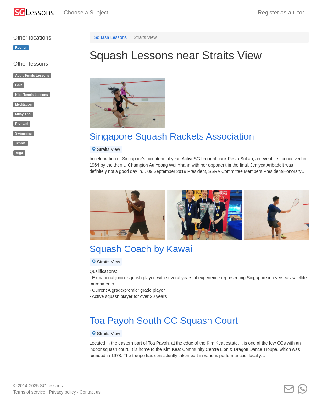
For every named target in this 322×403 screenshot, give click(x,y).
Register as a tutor (281, 12)
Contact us (90, 392)
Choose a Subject (86, 12)
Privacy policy (62, 392)
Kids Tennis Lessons (31, 95)
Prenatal (21, 124)
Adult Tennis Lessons (32, 75)
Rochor (21, 47)
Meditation (23, 104)
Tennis (20, 143)
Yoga (19, 153)
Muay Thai (23, 114)
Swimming (23, 133)
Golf (18, 85)
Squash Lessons (110, 37)
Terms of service (29, 392)
